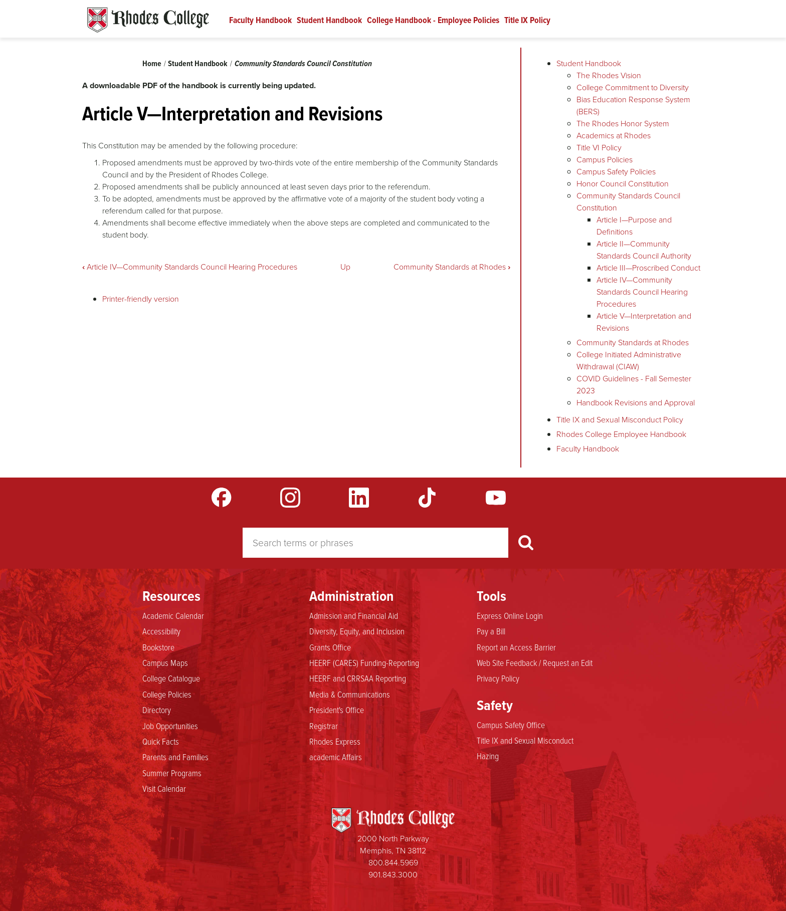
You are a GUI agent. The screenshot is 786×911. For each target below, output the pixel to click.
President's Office (336, 710)
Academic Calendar (173, 615)
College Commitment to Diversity (632, 87)
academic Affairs (335, 757)
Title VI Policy (599, 147)
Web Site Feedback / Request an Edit (535, 662)
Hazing (488, 756)
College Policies (166, 694)
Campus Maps (165, 662)
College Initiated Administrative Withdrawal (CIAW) (628, 360)
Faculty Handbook (260, 20)
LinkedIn (359, 498)
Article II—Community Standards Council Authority (644, 250)
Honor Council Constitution (622, 183)
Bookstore (158, 647)
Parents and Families (175, 757)
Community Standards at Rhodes (452, 267)
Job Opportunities (170, 726)
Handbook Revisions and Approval (635, 402)
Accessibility (161, 631)
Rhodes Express (334, 741)
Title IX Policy (527, 20)
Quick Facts (160, 741)
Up (345, 267)
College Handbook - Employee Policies (433, 20)
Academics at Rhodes (613, 135)
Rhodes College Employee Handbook (621, 434)
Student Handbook (329, 20)
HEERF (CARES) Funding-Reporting (364, 662)
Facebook (222, 498)
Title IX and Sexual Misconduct (525, 740)
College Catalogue (171, 678)
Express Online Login (510, 615)
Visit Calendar (164, 788)
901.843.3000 (393, 874)
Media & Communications (349, 694)
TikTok (427, 498)
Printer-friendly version (140, 299)
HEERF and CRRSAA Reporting (357, 678)
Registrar (323, 726)
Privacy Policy (498, 678)
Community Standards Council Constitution (303, 63)
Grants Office (330, 647)
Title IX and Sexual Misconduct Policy (619, 419)
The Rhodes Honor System (622, 123)
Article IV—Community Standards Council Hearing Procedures (189, 267)
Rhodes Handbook (148, 20)
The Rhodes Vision (608, 75)
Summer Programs (172, 773)
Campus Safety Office (511, 725)
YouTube (496, 498)
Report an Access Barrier (516, 647)
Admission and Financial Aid (353, 615)
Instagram (290, 498)
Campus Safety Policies (616, 171)
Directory (156, 710)
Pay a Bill (491, 631)
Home (151, 63)
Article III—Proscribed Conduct (648, 268)
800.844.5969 (393, 862)
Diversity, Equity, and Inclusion (357, 631)
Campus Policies (604, 159)
